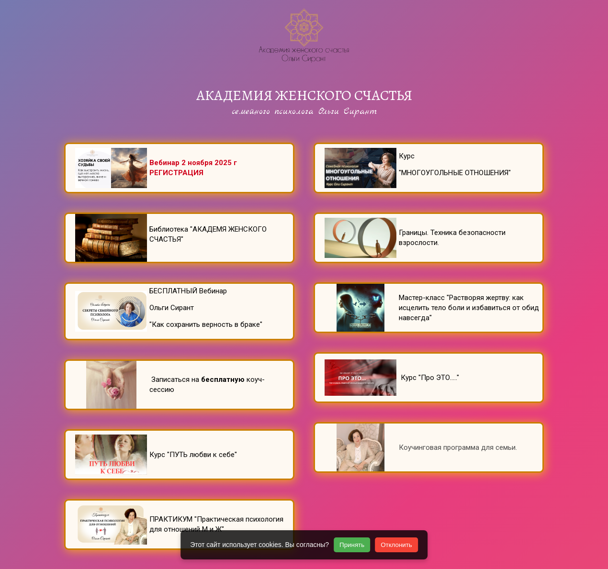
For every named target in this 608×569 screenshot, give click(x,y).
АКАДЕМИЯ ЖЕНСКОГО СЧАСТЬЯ (304, 95)
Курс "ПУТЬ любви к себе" (193, 454)
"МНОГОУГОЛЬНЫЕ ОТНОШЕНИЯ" (455, 172)
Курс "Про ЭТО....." (429, 377)
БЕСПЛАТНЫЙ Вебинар (189, 291)
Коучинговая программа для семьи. (459, 447)
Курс (408, 156)
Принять (351, 544)
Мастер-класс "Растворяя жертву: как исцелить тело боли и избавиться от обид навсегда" (469, 307)
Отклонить (396, 544)
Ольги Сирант (171, 307)
